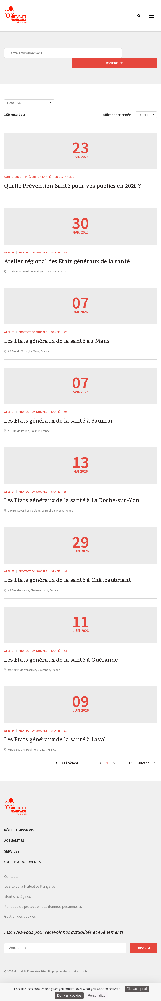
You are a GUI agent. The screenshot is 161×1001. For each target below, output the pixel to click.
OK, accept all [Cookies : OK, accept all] (137, 989)
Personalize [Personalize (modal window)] (96, 995)
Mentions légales (17, 894)
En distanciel (64, 167)
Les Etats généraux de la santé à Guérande (64, 657)
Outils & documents (22, 859)
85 (65, 485)
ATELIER (9, 243)
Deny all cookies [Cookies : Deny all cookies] (69, 995)
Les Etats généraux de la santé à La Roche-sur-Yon (76, 496)
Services (11, 848)
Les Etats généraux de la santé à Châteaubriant (71, 576)
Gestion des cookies (20, 914)
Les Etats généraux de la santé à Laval (58, 737)
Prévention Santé (38, 167)
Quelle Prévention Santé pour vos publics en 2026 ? (77, 177)
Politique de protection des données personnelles (43, 903)
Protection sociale (32, 243)
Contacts (11, 874)
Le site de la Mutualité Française (29, 884)
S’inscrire (143, 946)
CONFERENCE (12, 167)
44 (65, 243)
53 (65, 727)
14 (130, 760)
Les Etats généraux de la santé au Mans (60, 334)
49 (65, 405)
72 (65, 324)
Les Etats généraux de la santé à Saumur (62, 415)
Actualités (14, 838)
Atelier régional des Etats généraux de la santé (70, 254)
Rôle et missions (19, 827)
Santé (55, 243)
